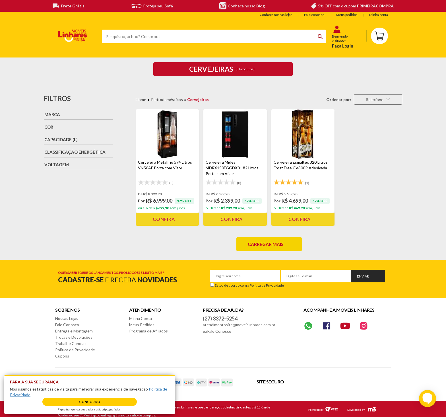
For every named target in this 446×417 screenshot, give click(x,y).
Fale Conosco (67, 324)
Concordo (89, 402)
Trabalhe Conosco (71, 343)
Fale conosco (314, 15)
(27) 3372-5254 (220, 318)
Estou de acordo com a (249, 285)
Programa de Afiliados (148, 330)
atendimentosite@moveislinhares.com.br (239, 324)
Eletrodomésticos (167, 99)
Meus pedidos (347, 15)
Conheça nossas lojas (276, 15)
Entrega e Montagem (74, 330)
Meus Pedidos (141, 324)
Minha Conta (140, 318)
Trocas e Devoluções (73, 337)
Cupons (62, 356)
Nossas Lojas (66, 318)
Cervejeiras (198, 99)
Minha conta (378, 15)
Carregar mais (266, 244)
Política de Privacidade (267, 285)
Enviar (363, 276)
